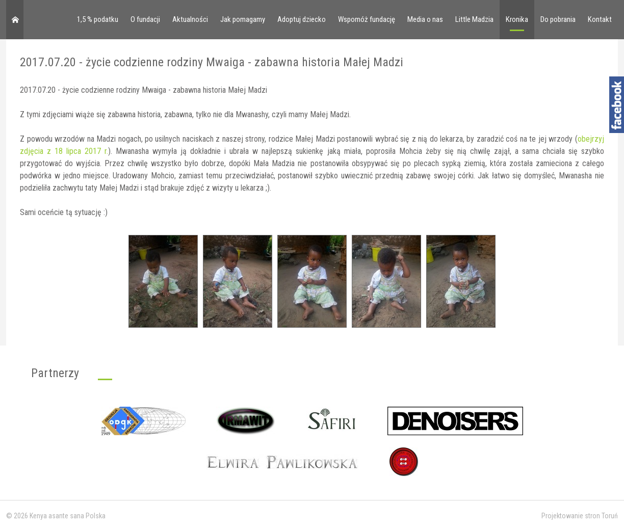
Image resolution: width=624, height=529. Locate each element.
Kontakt (600, 19)
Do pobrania (558, 19)
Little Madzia (474, 19)
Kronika (517, 19)
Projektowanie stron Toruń (579, 516)
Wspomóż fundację (366, 19)
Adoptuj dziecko (301, 19)
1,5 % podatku (97, 19)
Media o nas (425, 19)
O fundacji (145, 19)
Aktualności (190, 19)
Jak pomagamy (242, 19)
